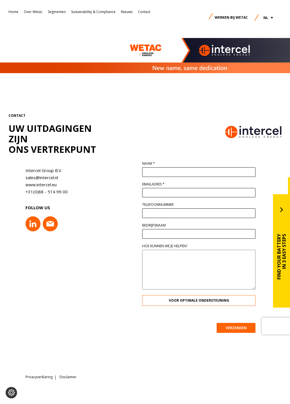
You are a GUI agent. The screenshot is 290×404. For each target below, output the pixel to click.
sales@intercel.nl (41, 177)
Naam (148, 163)
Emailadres (153, 184)
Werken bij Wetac (231, 17)
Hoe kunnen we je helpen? (164, 246)
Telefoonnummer (158, 204)
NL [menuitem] (265, 17)
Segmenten (57, 11)
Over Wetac (33, 11)
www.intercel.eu (41, 184)
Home (13, 11)
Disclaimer (67, 377)
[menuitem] (268, 17)
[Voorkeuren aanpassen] (11, 392)
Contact (144, 11)
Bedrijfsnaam (154, 225)
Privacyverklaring (39, 377)
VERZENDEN (236, 327)
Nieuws (127, 11)
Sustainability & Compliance (93, 11)
